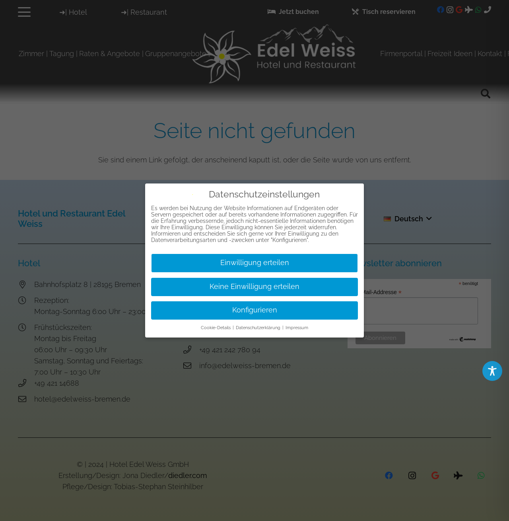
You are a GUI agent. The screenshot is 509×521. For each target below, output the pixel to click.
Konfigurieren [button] (254, 310)
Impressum (297, 327)
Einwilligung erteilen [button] (254, 262)
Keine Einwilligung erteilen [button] (254, 286)
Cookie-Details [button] (216, 327)
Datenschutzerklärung (259, 327)
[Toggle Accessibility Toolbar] (492, 371)
